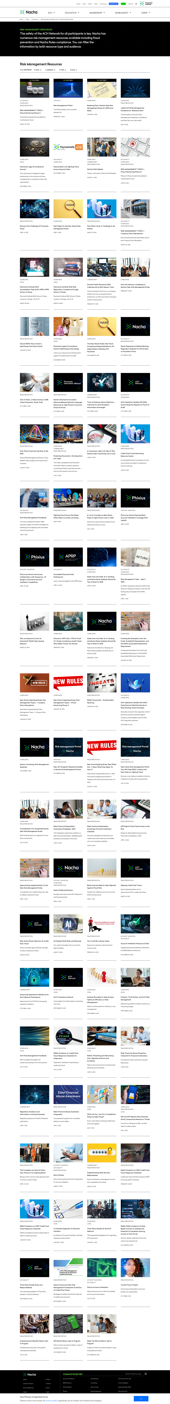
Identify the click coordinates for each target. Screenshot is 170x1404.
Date (73, 70)
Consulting (103, 4)
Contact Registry (123, 1383)
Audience (50, 70)
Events (90, 4)
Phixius (65, 1391)
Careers (48, 1379)
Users (144, 12)
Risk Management (96, 1391)
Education (70, 12)
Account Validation (68, 1378)
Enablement (121, 12)
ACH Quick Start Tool (124, 1378)
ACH (50, 12)
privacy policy (52, 1400)
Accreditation (95, 1378)
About (78, 4)
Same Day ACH (122, 1391)
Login (123, 3)
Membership (95, 12)
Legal (24, 1392)
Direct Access (94, 1387)
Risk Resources (113, 3)
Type (62, 70)
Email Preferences (28, 1388)
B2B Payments (67, 1383)
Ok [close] (141, 1399)
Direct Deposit (67, 1387)
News (96, 4)
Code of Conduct (28, 1383)
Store (84, 4)
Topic (37, 70)
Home (21, 19)
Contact (130, 4)
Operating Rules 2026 (124, 1387)
